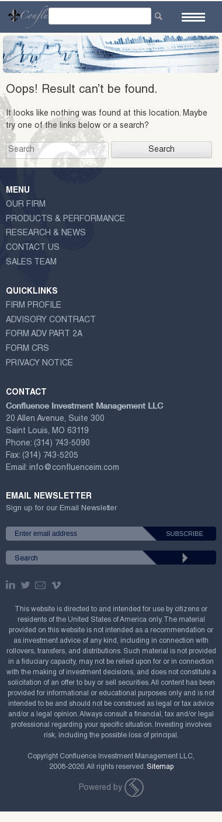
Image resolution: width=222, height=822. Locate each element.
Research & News (46, 233)
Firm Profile (33, 306)
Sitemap (160, 767)
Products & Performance (65, 219)
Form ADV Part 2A (44, 334)
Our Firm (26, 205)
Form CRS (27, 349)
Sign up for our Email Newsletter (61, 511)
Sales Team (31, 263)
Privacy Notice (39, 364)
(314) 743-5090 (62, 444)
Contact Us (33, 248)
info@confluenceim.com (74, 468)
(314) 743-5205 (50, 456)
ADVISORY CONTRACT (51, 320)
